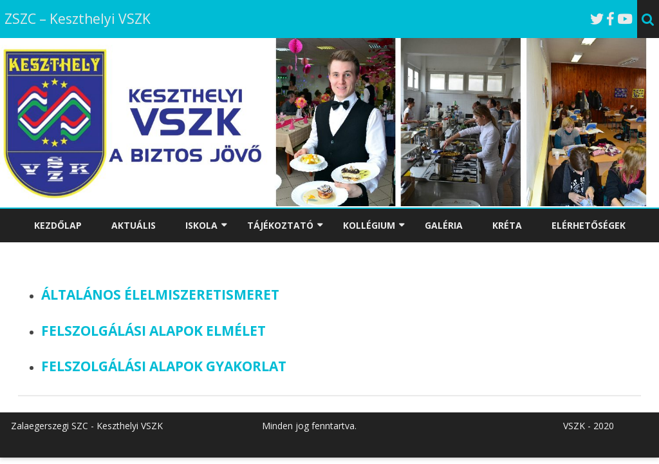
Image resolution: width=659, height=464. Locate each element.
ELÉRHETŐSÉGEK (589, 225)
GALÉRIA (444, 225)
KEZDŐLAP (58, 225)
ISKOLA (201, 225)
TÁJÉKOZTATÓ (280, 225)
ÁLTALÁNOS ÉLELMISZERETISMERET (160, 294)
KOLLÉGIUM (369, 225)
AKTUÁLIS (133, 225)
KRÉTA (507, 225)
